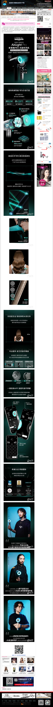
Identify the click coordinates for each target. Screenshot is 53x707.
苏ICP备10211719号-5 (9, 702)
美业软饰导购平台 (31, 7)
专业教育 (14, 7)
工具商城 (41, 7)
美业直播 (14, 9)
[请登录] (50, 7)
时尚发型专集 (31, 9)
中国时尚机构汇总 (25, 9)
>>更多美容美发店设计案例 (45, 94)
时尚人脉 (36, 7)
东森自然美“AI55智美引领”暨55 (41, 62)
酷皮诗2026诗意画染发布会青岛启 (42, 61)
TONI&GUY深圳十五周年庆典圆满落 (42, 67)
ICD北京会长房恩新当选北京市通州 (42, 60)
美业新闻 (7, 9)
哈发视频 (10, 9)
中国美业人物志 (36, 9)
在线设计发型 (19, 9)
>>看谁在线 (49, 9)
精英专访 (41, 9)
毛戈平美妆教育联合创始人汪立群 (42, 66)
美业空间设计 (24, 7)
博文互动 (19, 7)
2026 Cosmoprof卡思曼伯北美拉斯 (41, 63)
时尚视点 (3, 9)
